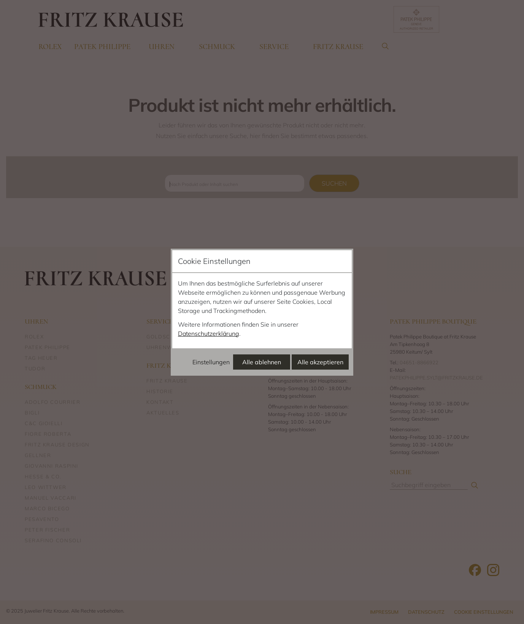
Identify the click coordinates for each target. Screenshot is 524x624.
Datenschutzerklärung (208, 333)
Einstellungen (211, 362)
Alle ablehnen (261, 362)
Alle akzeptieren (320, 362)
